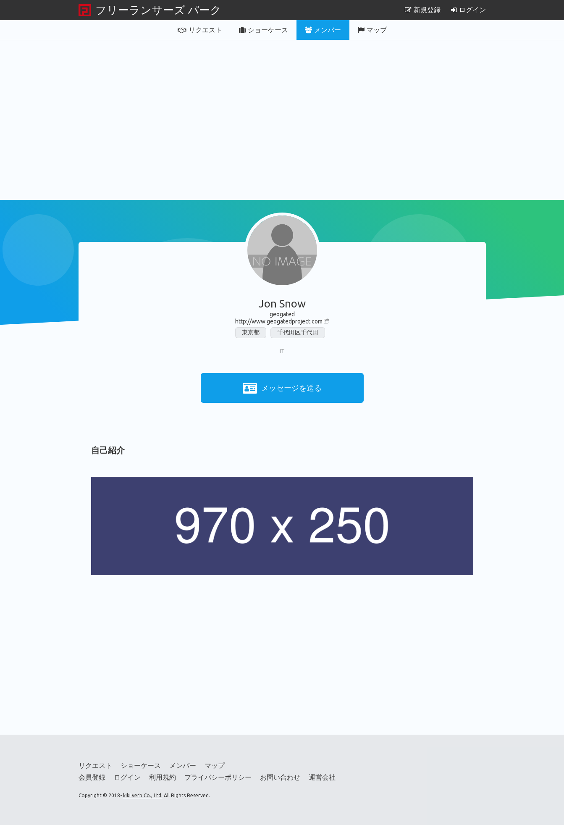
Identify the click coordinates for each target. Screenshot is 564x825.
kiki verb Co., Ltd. (143, 795)
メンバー (323, 30)
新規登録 (423, 9)
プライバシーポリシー (218, 777)
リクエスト (200, 30)
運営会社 (322, 777)
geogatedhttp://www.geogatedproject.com (282, 318)
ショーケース (263, 30)
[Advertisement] (282, 120)
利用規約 (162, 777)
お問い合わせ (280, 777)
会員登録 (92, 777)
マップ (372, 30)
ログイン (468, 9)
